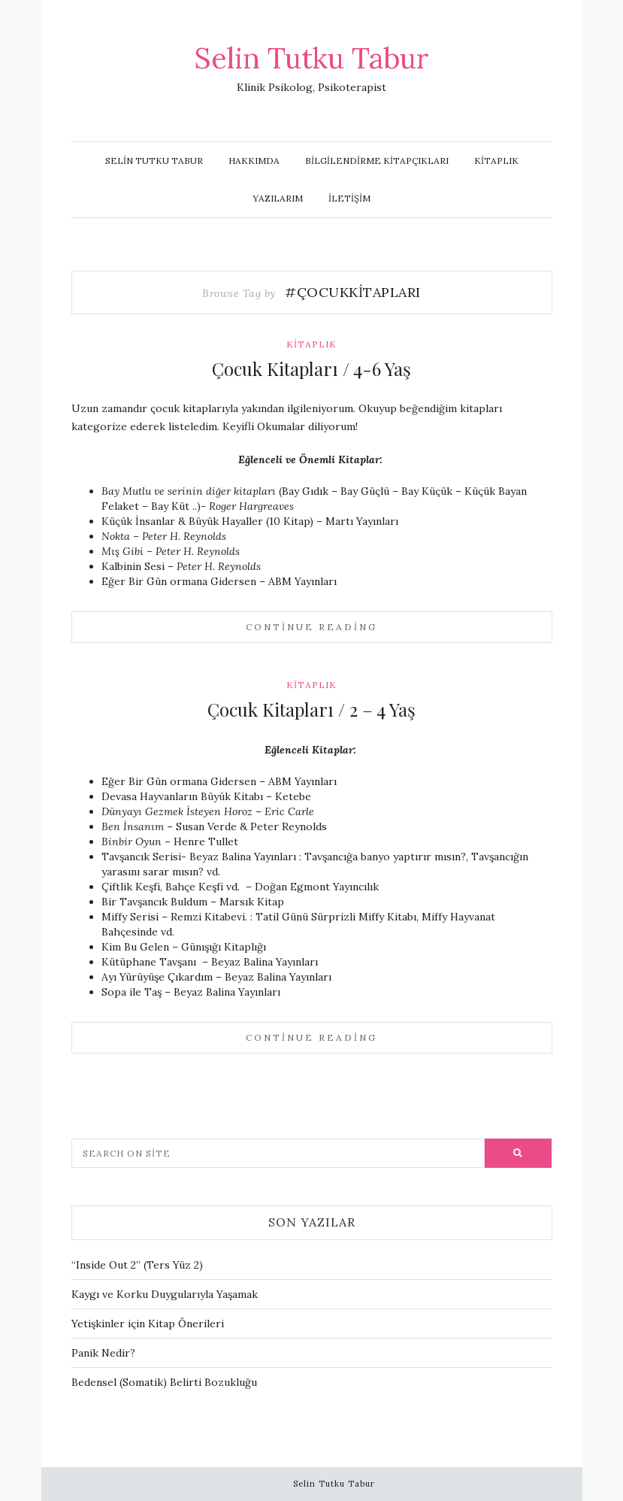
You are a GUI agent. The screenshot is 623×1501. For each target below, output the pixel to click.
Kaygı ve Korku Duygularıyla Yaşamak (164, 1294)
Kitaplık (496, 160)
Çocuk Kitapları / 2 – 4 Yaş (311, 709)
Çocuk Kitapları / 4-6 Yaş (311, 368)
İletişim (349, 198)
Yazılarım (278, 198)
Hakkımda (254, 160)
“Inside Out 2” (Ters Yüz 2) (137, 1265)
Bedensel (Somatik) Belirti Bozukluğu (164, 1382)
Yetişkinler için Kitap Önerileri (147, 1323)
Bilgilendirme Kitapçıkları (377, 160)
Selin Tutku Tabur (312, 58)
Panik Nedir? (103, 1353)
